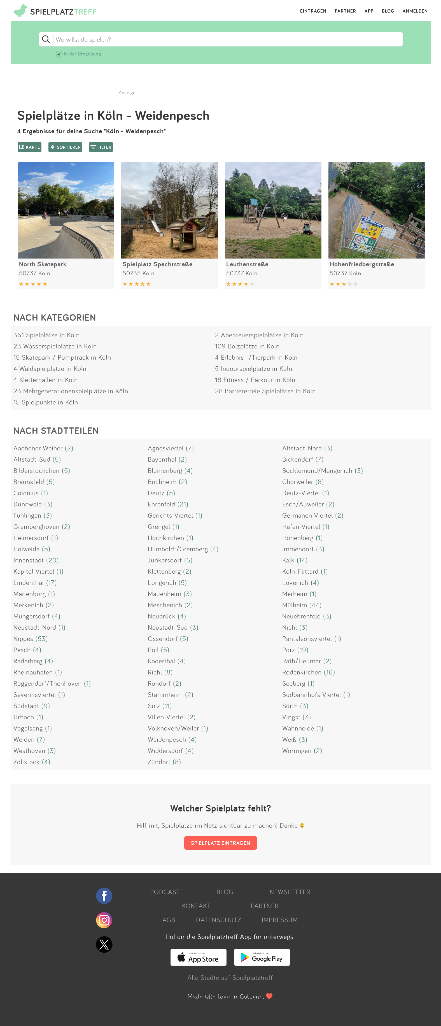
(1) (44, 492)
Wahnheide (298, 728)
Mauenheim (164, 593)
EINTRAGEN (313, 11)
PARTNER (345, 11)
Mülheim (294, 605)
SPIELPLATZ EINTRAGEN (220, 842)
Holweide (26, 549)
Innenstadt (28, 560)
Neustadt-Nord (34, 627)
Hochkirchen (166, 537)
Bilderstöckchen (36, 470)
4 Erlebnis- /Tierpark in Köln (256, 357)
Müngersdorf (31, 616)
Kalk (288, 560)
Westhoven (29, 750)
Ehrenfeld (161, 504)
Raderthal (161, 661)
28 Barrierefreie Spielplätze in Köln (265, 391)
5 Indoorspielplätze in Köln (253, 368)
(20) (52, 560)
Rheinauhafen (33, 672)
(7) (190, 448)
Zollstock (26, 761)
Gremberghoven (36, 526)
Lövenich (295, 582)
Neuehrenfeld (301, 616)
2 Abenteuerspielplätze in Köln (259, 335)
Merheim (294, 593)
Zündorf (159, 761)
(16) (329, 672)
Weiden (24, 739)
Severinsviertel (34, 694)
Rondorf (159, 683)
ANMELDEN (415, 11)
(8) (320, 481)
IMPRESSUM (280, 919)
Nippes (23, 638)
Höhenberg (298, 537)
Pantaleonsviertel (307, 638)
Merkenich (28, 605)
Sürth (290, 705)
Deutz (156, 492)
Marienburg (29, 593)
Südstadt (26, 705)
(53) (42, 638)
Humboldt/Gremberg (178, 549)
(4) (189, 470)
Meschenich (165, 605)
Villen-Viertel (166, 717)
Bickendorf (297, 459)
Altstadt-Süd (31, 459)
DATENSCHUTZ (218, 919)
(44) (315, 605)
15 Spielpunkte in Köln (45, 402)
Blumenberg (165, 470)
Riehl (155, 672)
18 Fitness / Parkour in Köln (255, 379)
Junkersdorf (165, 560)
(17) (51, 582)
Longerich (162, 582)
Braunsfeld (28, 481)
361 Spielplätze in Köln (46, 335)
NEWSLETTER (290, 891)
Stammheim (165, 694)
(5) (57, 459)
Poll (153, 649)
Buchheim (162, 481)
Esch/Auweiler (303, 504)
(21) (183, 504)
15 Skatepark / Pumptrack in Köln (62, 357)
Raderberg (28, 661)
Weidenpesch (167, 739)
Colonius (26, 492)
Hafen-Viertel (301, 526)
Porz (288, 649)
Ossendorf (163, 638)
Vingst (291, 717)
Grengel (159, 526)
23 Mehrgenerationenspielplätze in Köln (70, 391)
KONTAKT (196, 905)
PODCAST (165, 891)
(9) (45, 705)
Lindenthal (28, 582)
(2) (69, 448)
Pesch (22, 649)
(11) (167, 705)
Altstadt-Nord (302, 448)
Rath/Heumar (301, 661)
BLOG (388, 11)
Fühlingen (27, 515)
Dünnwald (27, 504)
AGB (168, 919)
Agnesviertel (166, 448)
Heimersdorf (31, 537)
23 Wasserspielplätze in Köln (55, 346)
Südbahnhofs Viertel (311, 694)
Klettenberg (164, 571)
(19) (303, 649)
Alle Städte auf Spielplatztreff (230, 977)
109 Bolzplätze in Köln (247, 346)
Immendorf (298, 549)
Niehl (289, 627)
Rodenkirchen (302, 672)
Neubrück (162, 616)
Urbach (23, 717)
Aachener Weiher (38, 448)
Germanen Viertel (307, 515)
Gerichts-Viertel (170, 515)
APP (369, 11)
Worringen (297, 750)
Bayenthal (162, 459)
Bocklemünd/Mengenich (317, 470)
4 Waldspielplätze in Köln (50, 368)
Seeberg (293, 683)
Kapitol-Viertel (33, 571)
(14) (302, 560)
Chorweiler (297, 481)
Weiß (289, 739)
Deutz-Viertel (301, 492)
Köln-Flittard (300, 571)
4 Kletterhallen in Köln (45, 379)
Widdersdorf (165, 750)
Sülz (154, 705)
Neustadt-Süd (168, 627)
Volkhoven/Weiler (173, 728)
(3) (328, 448)
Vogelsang (28, 728)
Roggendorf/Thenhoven (47, 683)
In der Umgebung (82, 54)
